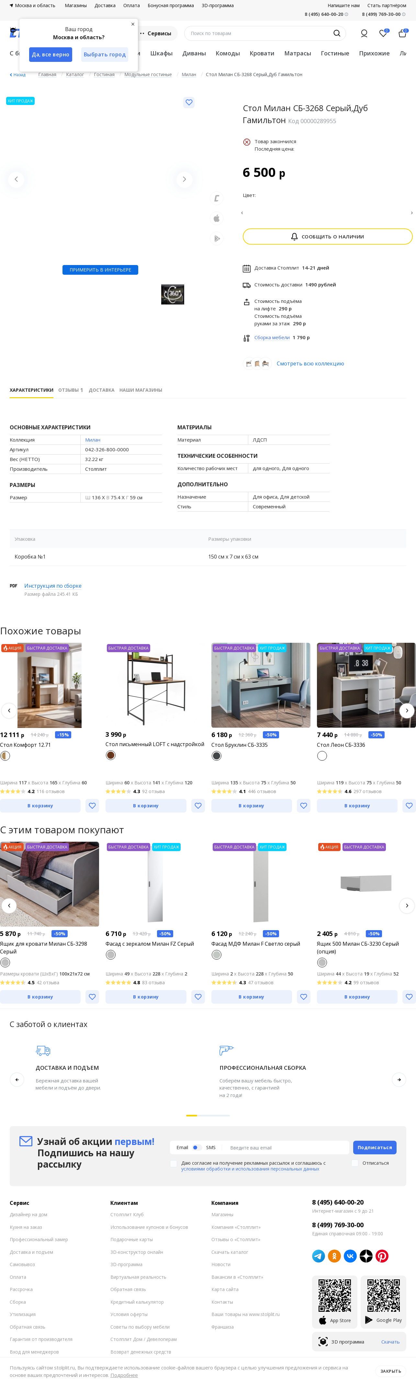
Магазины (76, 5)
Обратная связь (27, 1331)
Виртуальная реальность (138, 1281)
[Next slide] (184, 180)
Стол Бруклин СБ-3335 (239, 748)
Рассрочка (21, 1293)
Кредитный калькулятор (137, 1306)
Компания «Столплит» (236, 1231)
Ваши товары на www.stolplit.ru (245, 1318)
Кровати (262, 53)
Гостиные (335, 53)
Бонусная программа (171, 5)
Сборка (18, 1306)
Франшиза (222, 1331)
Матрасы (297, 53)
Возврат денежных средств (140, 1356)
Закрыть (390, 1371)
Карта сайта (225, 1293)
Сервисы (155, 33)
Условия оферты (129, 1318)
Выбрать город (105, 54)
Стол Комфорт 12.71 (25, 748)
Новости (220, 1268)
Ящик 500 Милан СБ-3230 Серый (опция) (358, 951)
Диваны (194, 53)
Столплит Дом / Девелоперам (143, 1343)
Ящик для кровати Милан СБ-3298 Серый (43, 951)
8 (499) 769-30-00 (381, 14)
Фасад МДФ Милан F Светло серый (255, 947)
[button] (9, 714)
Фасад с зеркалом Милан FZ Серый (150, 947)
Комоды (228, 53)
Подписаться (375, 1151)
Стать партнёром (386, 5)
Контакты (222, 1306)
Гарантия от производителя (41, 1343)
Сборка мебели (272, 341)
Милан (92, 443)
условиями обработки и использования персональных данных (250, 1173)
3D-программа (218, 5)
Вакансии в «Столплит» (237, 1281)
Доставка (105, 5)
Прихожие (374, 53)
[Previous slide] (16, 180)
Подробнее (124, 1375)
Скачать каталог (229, 1256)
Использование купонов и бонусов (149, 1231)
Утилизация (23, 1318)
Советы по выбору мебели (140, 1331)
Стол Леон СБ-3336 (341, 748)
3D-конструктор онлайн (136, 1256)
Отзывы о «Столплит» (235, 1243)
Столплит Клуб (127, 1218)
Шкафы (161, 53)
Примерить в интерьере (100, 270)
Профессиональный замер (39, 1243)
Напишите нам (344, 5)
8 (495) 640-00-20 (338, 1206)
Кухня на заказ (26, 1231)
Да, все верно (51, 54)
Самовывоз (22, 1268)
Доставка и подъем (31, 1256)
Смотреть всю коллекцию (310, 367)
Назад (19, 74)
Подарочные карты (131, 1243)
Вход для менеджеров (34, 1356)
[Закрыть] (133, 24)
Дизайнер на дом (28, 1218)
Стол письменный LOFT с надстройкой (155, 748)
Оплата (131, 5)
